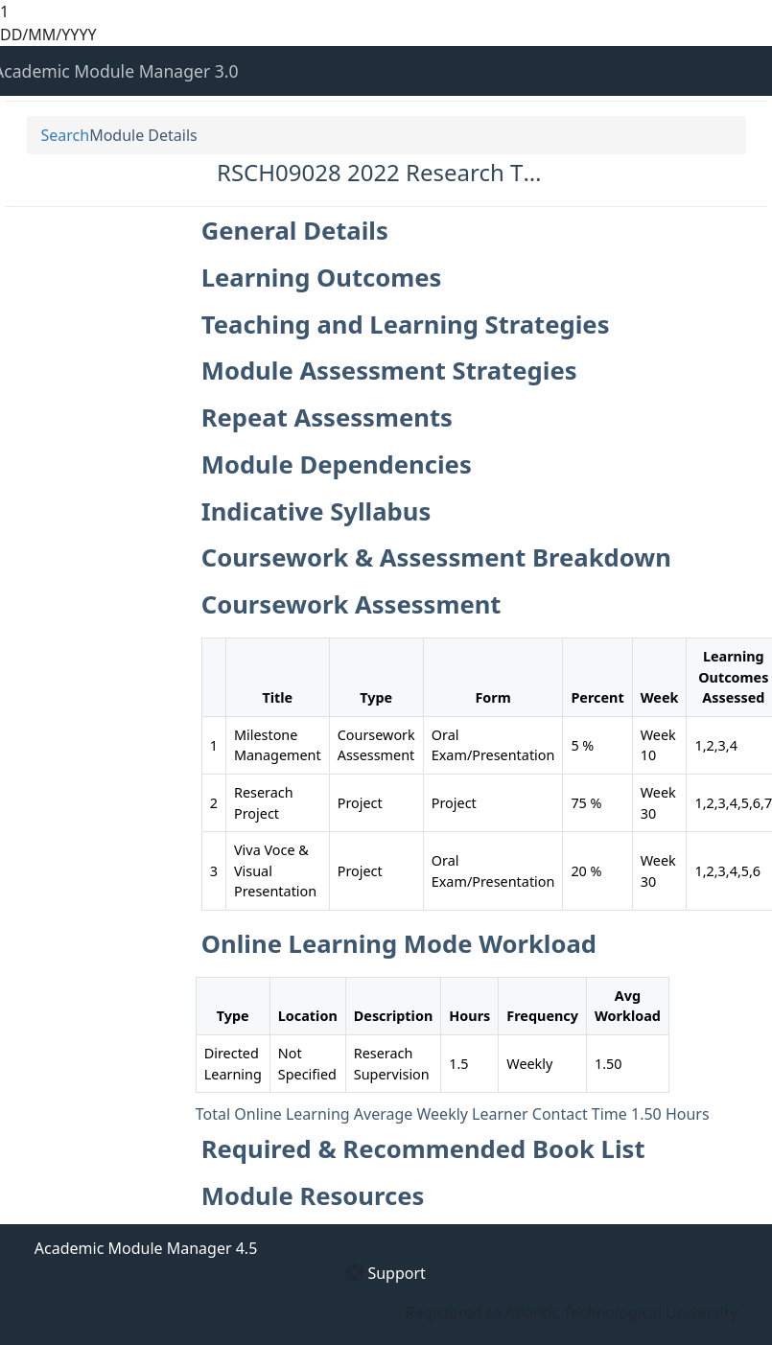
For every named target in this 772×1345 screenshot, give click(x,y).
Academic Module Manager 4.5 (146, 1248)
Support (396, 1273)
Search (65, 135)
